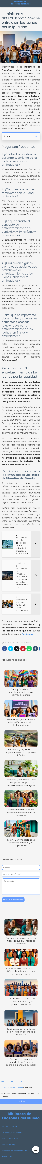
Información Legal (9, 1126)
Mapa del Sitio (8, 1157)
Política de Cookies (10, 1138)
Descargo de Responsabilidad (14, 1151)
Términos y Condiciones (12, 1132)
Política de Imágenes (10, 1145)
